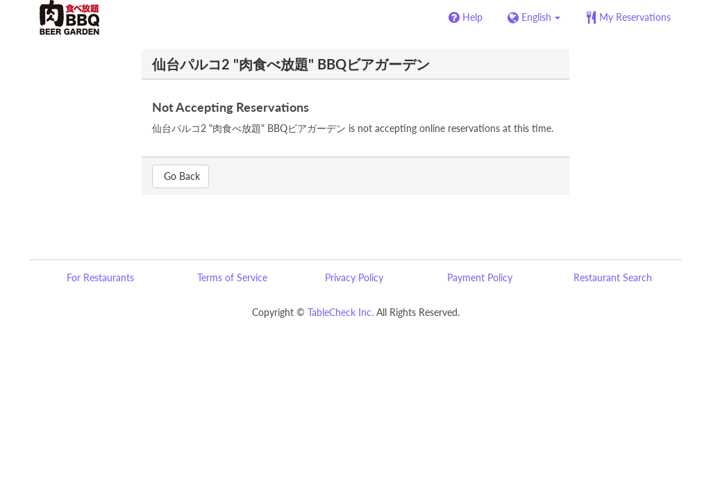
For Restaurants (100, 277)
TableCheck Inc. (341, 312)
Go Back (180, 176)
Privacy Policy (354, 277)
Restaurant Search (613, 277)
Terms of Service (232, 277)
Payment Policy (479, 277)
